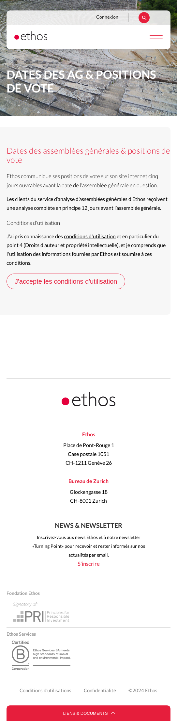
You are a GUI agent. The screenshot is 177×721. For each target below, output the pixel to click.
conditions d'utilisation (90, 236)
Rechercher (144, 17)
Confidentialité (100, 690)
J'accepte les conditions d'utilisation (66, 281)
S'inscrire (89, 564)
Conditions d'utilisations (45, 690)
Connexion (107, 17)
